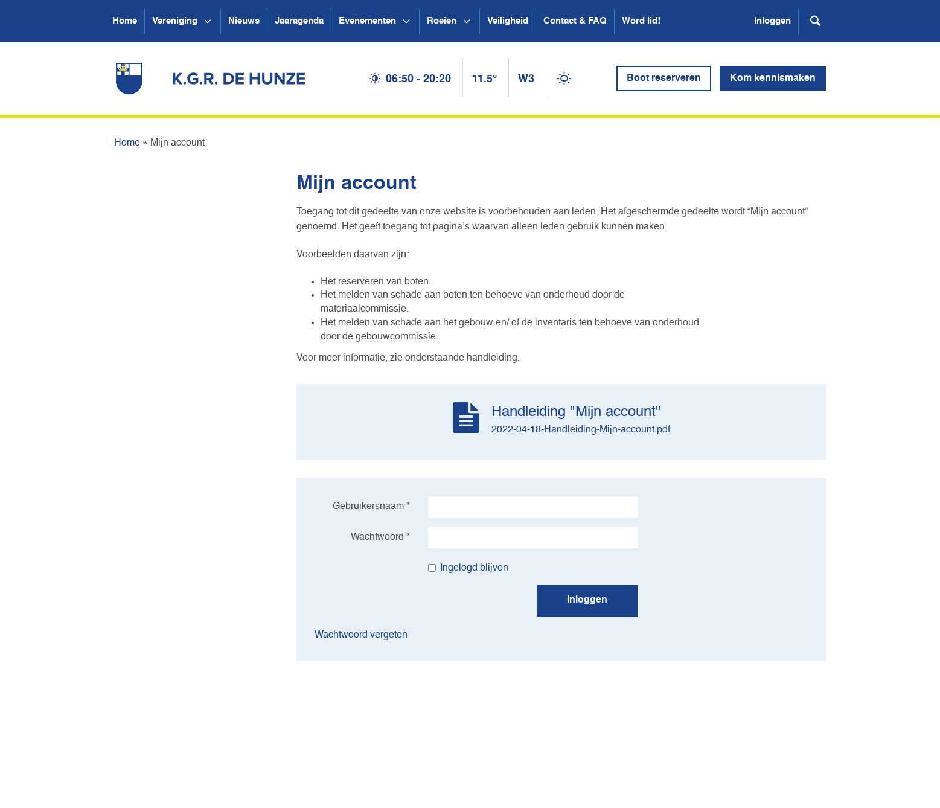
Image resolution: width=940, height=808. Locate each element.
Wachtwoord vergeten (361, 635)
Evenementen (367, 20)
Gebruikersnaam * (371, 506)
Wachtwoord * (380, 537)
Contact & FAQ (575, 20)
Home (124, 20)
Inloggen (772, 20)
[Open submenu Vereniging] (207, 21)
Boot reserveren (664, 78)
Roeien (441, 20)
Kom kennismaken (773, 78)
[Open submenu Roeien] (466, 21)
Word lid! (641, 20)
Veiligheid (507, 20)
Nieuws (244, 20)
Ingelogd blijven (468, 568)
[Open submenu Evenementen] (406, 21)
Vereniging (174, 20)
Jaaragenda (299, 20)
